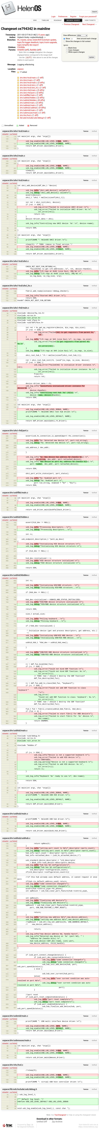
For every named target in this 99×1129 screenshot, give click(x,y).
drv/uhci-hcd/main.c (29, 83)
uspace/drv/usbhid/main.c (14, 730)
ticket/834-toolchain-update (44, 40)
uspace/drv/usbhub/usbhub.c (16, 838)
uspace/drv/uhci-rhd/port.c (15, 430)
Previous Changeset (71, 24)
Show (66, 39)
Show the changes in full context (77, 41)
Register (73, 17)
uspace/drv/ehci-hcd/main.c (15, 131)
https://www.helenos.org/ (88, 1127)
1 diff (40, 78)
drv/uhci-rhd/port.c (28, 93)
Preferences (62, 17)
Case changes (73, 50)
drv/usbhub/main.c (28, 105)
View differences (69, 35)
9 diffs (42, 108)
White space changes (76, 52)
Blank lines (72, 48)
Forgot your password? (88, 17)
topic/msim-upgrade (48, 42)
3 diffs (41, 83)
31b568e (21, 47)
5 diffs (40, 90)
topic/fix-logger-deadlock (28, 42)
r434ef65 (5, 134)
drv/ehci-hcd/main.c (29, 78)
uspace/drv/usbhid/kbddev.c (15, 575)
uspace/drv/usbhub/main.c (15, 814)
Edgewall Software (27, 1127)
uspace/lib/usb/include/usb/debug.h (19, 1089)
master (23, 40)
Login (53, 17)
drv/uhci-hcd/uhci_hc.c (30, 88)
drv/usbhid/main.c (28, 103)
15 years (41, 35)
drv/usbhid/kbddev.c (29, 100)
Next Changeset (88, 24)
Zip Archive (57, 1122)
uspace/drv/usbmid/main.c (15, 1016)
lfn (18, 40)
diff (26, 50)
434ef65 (20, 50)
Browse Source (73, 20)
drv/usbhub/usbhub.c (29, 108)
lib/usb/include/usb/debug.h (32, 118)
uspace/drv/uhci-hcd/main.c (15, 180)
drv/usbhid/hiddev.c (29, 98)
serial (29, 40)
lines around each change (84, 39)
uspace (20, 69)
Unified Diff (42, 1122)
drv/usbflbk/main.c (28, 95)
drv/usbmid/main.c (28, 110)
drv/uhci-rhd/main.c (28, 90)
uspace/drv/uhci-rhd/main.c (15, 308)
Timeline (45, 20)
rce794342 (13, 134)
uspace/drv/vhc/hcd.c (12, 1065)
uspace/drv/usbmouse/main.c (16, 1040)
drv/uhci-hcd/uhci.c (28, 85)
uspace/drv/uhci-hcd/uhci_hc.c (17, 286)
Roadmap (58, 20)
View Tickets (90, 20)
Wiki (35, 20)
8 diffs (41, 100)
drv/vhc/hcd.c (26, 115)
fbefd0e (33, 50)
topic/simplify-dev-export (28, 45)
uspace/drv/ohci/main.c (13, 156)
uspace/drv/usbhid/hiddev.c (15, 517)
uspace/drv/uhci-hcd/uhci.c (15, 261)
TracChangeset (60, 1115)
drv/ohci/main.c (27, 80)
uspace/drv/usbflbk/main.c (15, 493)
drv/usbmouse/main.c (29, 113)
